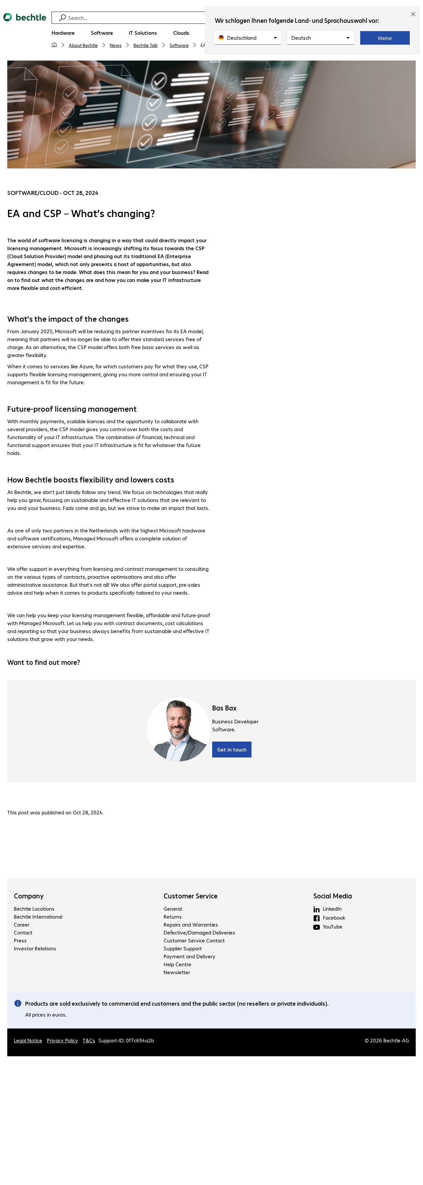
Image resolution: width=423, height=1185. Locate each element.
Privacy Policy (62, 1041)
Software (179, 45)
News (116, 45)
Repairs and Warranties (191, 925)
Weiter (385, 38)
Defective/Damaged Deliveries (199, 933)
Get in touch (232, 750)
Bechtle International (38, 917)
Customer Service (190, 897)
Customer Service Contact (194, 941)
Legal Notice (28, 1041)
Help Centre (177, 965)
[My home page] (54, 45)
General (173, 909)
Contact (23, 933)
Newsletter (177, 973)
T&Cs (89, 1041)
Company (29, 897)
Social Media (332, 897)
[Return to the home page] (24, 33)
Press (20, 941)
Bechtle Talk (146, 45)
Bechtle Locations (34, 909)
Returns (173, 917)
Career (21, 925)
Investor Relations (35, 949)
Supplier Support (183, 949)
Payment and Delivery (189, 957)
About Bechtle (83, 45)
